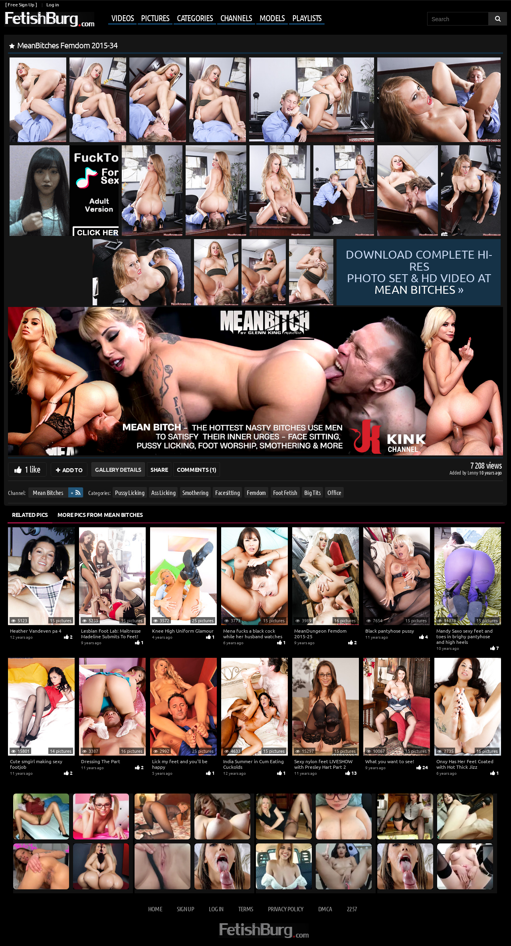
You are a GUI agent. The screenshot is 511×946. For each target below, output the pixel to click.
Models (272, 17)
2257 (352, 908)
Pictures (155, 17)
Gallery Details (118, 469)
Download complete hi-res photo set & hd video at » (419, 272)
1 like (32, 469)
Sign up (185, 908)
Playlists (306, 17)
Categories (195, 17)
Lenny (473, 472)
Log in (52, 4)
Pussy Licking (129, 492)
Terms (245, 908)
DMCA (325, 908)
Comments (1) (196, 469)
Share (159, 469)
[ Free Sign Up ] (21, 4)
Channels (236, 17)
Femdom (256, 492)
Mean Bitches (48, 492)
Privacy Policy (285, 908)
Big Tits (312, 492)
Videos (122, 17)
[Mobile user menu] (210, 18)
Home (155, 908)
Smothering (195, 492)
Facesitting (227, 492)
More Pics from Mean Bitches (100, 514)
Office (334, 492)
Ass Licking (163, 492)
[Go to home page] (49, 19)
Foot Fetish (285, 492)
